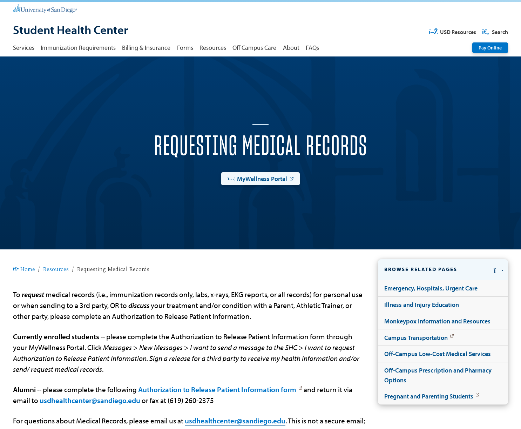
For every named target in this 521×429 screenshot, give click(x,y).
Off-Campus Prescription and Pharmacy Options (438, 375)
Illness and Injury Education (421, 304)
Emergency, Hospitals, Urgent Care (431, 288)
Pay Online (490, 48)
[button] (443, 269)
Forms (185, 47)
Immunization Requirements (78, 47)
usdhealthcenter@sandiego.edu (90, 400)
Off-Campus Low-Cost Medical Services (437, 353)
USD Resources (452, 31)
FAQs (312, 47)
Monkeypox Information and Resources (437, 321)
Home (24, 269)
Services (23, 47)
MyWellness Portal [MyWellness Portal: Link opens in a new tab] (257, 178)
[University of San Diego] (45, 9)
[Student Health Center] (70, 30)
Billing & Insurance (146, 47)
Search (494, 31)
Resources (212, 47)
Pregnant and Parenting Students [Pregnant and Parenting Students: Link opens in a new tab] (428, 396)
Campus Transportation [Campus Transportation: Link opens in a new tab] (416, 337)
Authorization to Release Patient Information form (217, 389)
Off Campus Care (254, 47)
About (291, 47)
